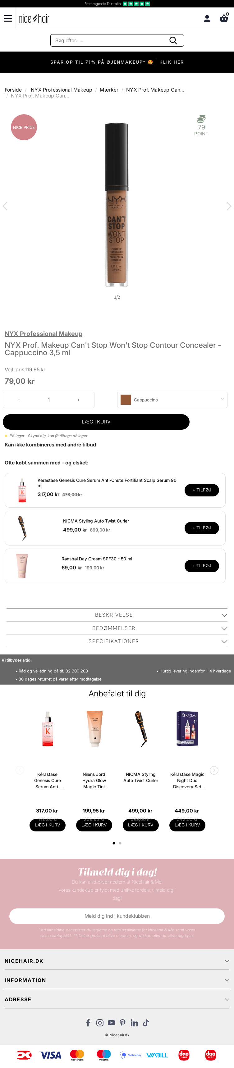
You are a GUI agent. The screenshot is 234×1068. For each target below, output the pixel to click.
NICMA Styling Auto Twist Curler (96, 520)
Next (228, 206)
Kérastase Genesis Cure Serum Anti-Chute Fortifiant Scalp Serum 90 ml (47, 781)
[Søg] (117, 40)
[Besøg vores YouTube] (111, 1024)
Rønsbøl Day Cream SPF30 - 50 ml (97, 558)
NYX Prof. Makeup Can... (155, 90)
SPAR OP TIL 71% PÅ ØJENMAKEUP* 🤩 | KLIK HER (117, 62)
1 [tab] (114, 843)
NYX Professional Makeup (61, 90)
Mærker (109, 90)
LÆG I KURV (96, 422)
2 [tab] (121, 843)
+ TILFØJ (201, 489)
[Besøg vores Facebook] (88, 1024)
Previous (6, 206)
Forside (13, 90)
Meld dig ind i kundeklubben (117, 916)
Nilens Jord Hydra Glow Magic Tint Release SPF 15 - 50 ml (94, 781)
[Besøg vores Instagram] (100, 1024)
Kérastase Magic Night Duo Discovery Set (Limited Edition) (187, 781)
